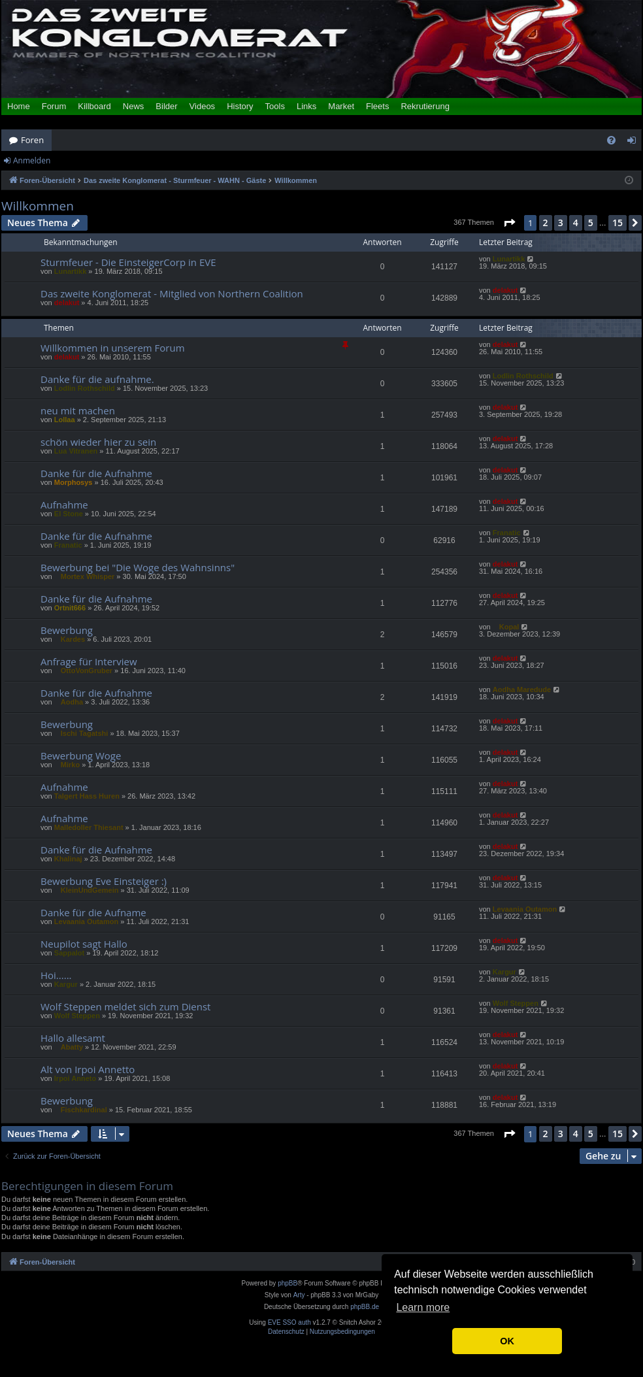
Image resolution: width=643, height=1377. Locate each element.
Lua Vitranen (75, 451)
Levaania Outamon (86, 921)
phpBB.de (364, 1306)
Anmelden (31, 160)
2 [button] (545, 222)
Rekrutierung (425, 106)
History (240, 106)
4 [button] (575, 222)
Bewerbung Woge (81, 755)
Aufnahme (64, 504)
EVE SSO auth (289, 1322)
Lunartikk (70, 271)
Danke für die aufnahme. (97, 379)
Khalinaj (68, 859)
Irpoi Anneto (75, 1078)
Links (306, 106)
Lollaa (64, 419)
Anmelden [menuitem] (635, 142)
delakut (67, 303)
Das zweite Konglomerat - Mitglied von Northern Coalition (172, 293)
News (133, 106)
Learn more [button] (423, 1307)
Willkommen (37, 206)
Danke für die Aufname (93, 912)
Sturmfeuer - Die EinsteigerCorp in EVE (128, 262)
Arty (299, 1295)
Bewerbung (67, 630)
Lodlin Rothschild (84, 388)
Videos (203, 106)
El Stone (68, 514)
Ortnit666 (70, 608)
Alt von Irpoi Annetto (88, 1069)
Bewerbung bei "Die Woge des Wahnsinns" (138, 567)
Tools (275, 106)
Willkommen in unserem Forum (113, 347)
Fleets (377, 106)
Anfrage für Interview (89, 661)
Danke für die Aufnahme (96, 473)
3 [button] (560, 222)
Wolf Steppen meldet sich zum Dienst (125, 1006)
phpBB (287, 1283)
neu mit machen (78, 410)
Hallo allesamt (73, 1037)
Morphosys (73, 482)
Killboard (94, 106)
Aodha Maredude (522, 689)
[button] (509, 223)
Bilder (166, 106)
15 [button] (617, 222)
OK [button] (507, 1341)
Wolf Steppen (77, 1016)
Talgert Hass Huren (87, 796)
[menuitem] (611, 140)
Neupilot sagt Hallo (84, 943)
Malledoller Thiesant (89, 827)
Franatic (68, 545)
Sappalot (69, 953)
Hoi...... (56, 975)
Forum (54, 106)
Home (18, 106)
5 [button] (590, 222)
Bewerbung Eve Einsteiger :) (104, 881)
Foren (32, 140)
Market (341, 106)
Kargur (66, 984)
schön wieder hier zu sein (98, 441)
